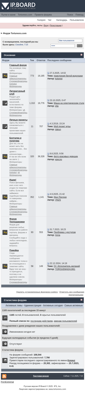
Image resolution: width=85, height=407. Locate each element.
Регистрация (55, 25)
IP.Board (42, 386)
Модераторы (15, 86)
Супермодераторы (18, 81)
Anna (57, 235)
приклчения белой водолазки (68, 76)
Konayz (71, 360)
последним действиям (42, 321)
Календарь (61, 20)
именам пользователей (65, 321)
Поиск (70, 14)
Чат (49, 20)
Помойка (14, 250)
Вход (46, 25)
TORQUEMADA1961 (65, 269)
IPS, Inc (57, 386)
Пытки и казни (8, 14)
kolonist (58, 78)
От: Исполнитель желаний (67, 266)
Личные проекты (18, 120)
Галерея (41, 20)
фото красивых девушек (66, 156)
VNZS (58, 200)
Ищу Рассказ (60, 197)
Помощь (80, 14)
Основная (9, 55)
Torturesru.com (25, 14)
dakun (58, 129)
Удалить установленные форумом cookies (37, 292)
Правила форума (43, 14)
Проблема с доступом (65, 232)
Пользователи (77, 20)
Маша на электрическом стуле (69, 103)
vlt (24, 110)
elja (57, 106)
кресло (58, 159)
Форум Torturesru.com (14, 33)
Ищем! (12, 180)
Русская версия (31, 386)
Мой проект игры (62, 126)
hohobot (13, 84)
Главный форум (18, 65)
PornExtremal (7, 382)
